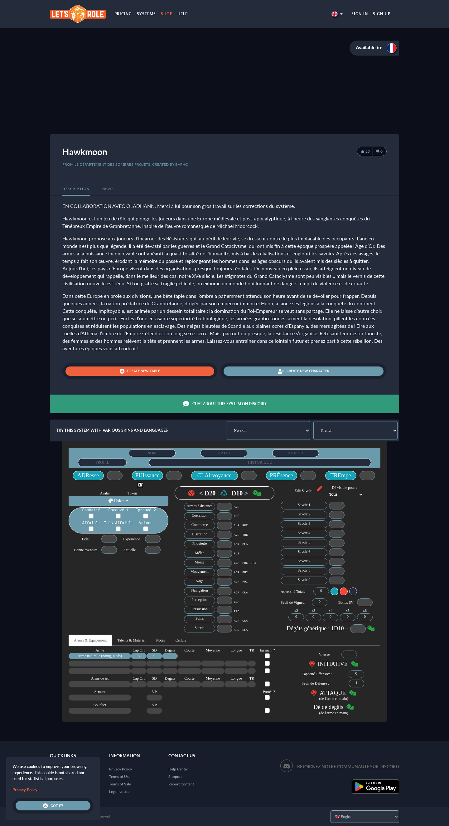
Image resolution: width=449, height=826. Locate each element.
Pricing (123, 14)
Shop (166, 14)
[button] (337, 14)
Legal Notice (119, 791)
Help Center (178, 769)
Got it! (53, 805)
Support (175, 776)
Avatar (105, 493)
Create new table (140, 371)
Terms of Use (119, 776)
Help (182, 14)
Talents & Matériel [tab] (131, 640)
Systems (146, 14)
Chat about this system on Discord (224, 404)
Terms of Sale (120, 784)
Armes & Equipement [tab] (90, 640)
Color (117, 501)
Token (132, 493)
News (108, 189)
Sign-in (359, 14)
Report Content (181, 784)
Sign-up (381, 14)
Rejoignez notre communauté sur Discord (348, 766)
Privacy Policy (120, 769)
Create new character (303, 371)
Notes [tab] (160, 640)
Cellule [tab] (181, 640)
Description (76, 189)
